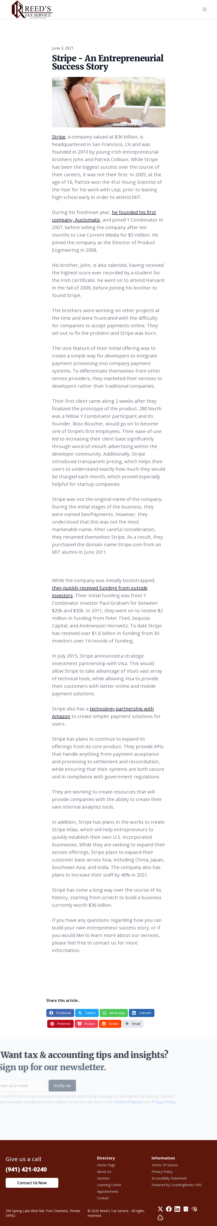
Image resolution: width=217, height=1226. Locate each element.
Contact (103, 1198)
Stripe (58, 137)
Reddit (110, 1023)
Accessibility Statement (169, 1178)
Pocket (86, 1023)
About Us (104, 1171)
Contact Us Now (32, 1182)
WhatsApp (114, 1013)
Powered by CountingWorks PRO (177, 1185)
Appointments (108, 1191)
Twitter (87, 1013)
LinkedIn (141, 1013)
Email (132, 1023)
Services (103, 1178)
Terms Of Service (165, 1165)
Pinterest (60, 1023)
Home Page (106, 1165)
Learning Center (109, 1185)
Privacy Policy (156, 1101)
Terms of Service (121, 1101)
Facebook (60, 1013)
